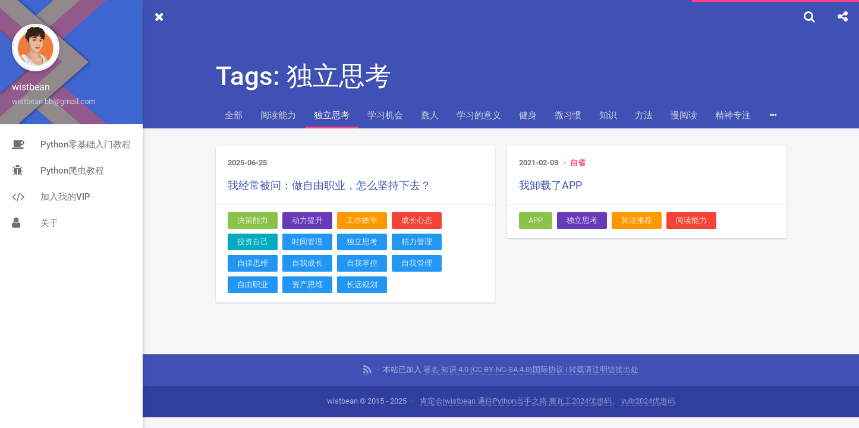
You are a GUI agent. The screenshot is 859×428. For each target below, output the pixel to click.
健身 (528, 115)
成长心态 (416, 220)
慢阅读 (684, 115)
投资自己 (252, 241)
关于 (35, 223)
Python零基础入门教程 (71, 144)
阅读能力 (278, 115)
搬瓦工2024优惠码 (580, 400)
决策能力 (252, 220)
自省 (578, 162)
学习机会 (385, 115)
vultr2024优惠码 (648, 400)
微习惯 (568, 115)
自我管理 (416, 263)
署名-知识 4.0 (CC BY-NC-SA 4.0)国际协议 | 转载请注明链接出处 (530, 369)
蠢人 (430, 115)
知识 (608, 115)
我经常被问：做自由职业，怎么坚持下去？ (329, 185)
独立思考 (332, 115)
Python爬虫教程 (58, 171)
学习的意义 (479, 115)
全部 (234, 115)
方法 (644, 115)
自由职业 (252, 284)
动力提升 (307, 220)
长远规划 (362, 284)
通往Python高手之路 (512, 400)
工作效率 (362, 220)
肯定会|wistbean (448, 400)
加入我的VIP (51, 197)
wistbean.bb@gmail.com (53, 101)
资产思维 (307, 284)
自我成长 (307, 263)
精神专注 (733, 115)
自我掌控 (362, 263)
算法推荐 (636, 220)
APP (535, 220)
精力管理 (416, 241)
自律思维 (252, 263)
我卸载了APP (550, 185)
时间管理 (307, 241)
